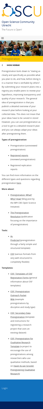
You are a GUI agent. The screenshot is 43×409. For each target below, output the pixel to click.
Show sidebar (13, 65)
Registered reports (19, 155)
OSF (12, 254)
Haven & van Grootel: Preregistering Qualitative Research (22, 370)
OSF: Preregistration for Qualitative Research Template (21, 342)
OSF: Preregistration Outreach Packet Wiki (20, 295)
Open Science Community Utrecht (18, 23)
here (19, 183)
